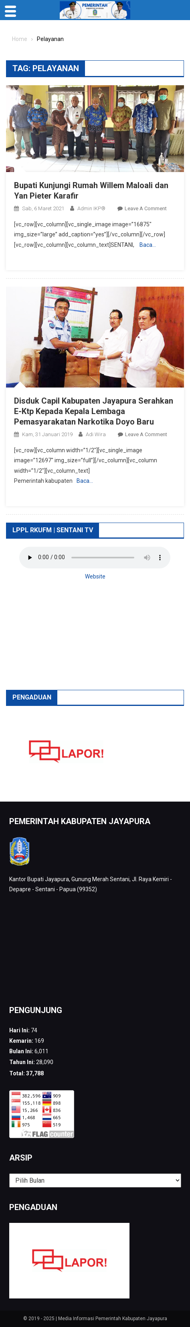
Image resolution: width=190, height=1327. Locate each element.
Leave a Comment (146, 208)
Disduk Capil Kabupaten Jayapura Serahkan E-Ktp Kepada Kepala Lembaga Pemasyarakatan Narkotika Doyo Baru (93, 411)
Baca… (147, 245)
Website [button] (95, 576)
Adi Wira (96, 434)
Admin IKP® (91, 208)
